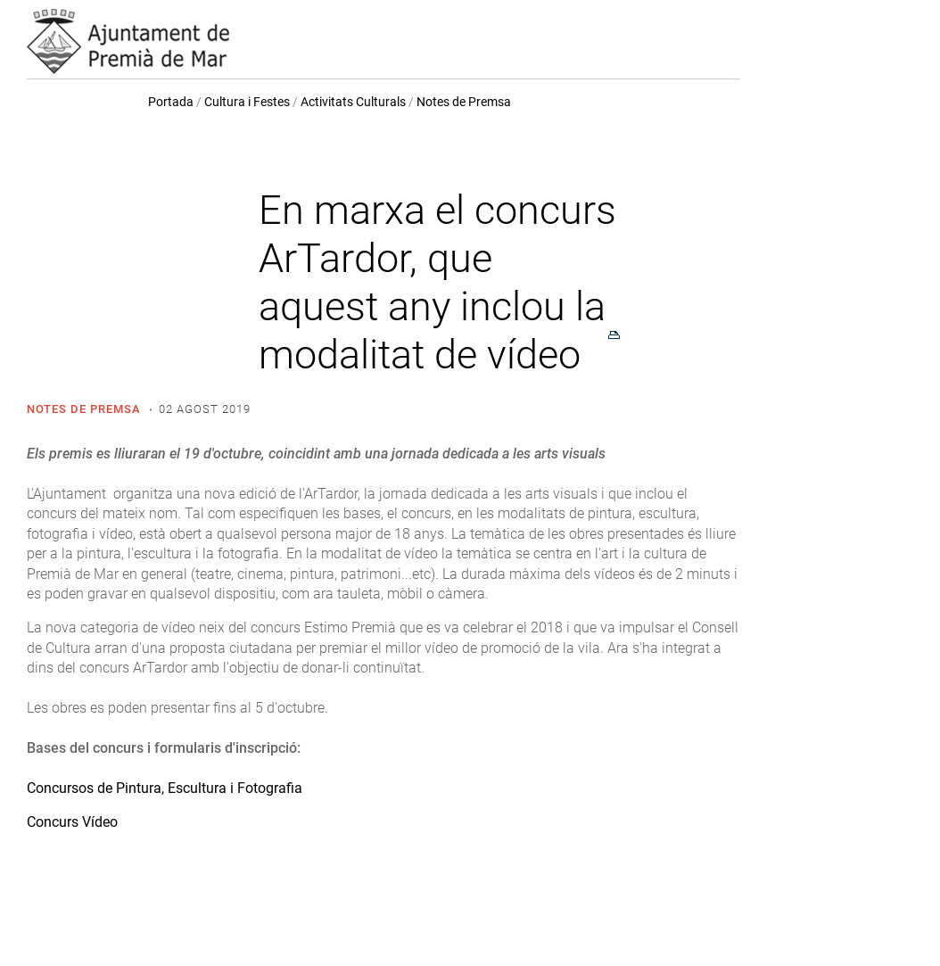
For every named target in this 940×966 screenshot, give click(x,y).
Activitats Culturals (353, 102)
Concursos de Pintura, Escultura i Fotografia (164, 788)
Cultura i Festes (247, 102)
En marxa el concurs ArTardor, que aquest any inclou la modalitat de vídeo (437, 282)
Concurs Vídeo (72, 821)
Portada (171, 102)
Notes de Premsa (463, 102)
